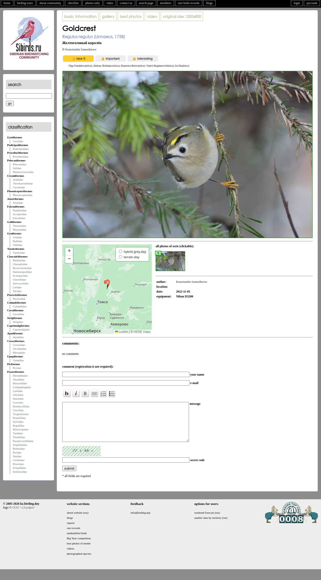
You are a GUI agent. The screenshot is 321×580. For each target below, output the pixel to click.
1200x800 (182, 16)
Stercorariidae (21, 283)
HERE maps (142, 332)
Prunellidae (19, 417)
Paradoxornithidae (23, 440)
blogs (209, 3)
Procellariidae (20, 156)
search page (146, 3)
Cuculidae (18, 314)
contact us (126, 3)
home (7, 3)
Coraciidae (19, 344)
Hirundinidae (20, 375)
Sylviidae (18, 421)
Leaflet (121, 332)
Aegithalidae (20, 444)
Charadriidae (20, 264)
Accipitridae (20, 214)
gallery (108, 16)
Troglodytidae (21, 414)
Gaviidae (18, 141)
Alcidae (17, 291)
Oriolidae (18, 394)
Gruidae (17, 237)
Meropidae (19, 352)
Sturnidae (18, 398)
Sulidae (17, 168)
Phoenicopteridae (22, 194)
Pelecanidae (19, 164)
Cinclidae (18, 410)
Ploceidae (18, 463)
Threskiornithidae (23, 183)
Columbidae (20, 306)
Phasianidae (19, 229)
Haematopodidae (22, 271)
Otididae (18, 244)
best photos (131, 16)
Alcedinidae (19, 348)
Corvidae (18, 402)
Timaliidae (19, 437)
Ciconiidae (19, 187)
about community (50, 3)
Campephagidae (22, 387)
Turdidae (18, 433)
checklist (73, 3)
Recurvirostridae (22, 268)
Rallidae (17, 241)
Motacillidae (20, 383)
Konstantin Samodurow (81, 49)
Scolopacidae (20, 275)
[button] (106, 284)
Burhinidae (19, 260)
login (297, 3)
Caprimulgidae (21, 329)
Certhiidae (19, 460)
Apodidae (18, 337)
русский (312, 3)
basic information (80, 16)
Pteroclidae (19, 298)
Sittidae (17, 456)
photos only (92, 3)
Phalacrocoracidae (23, 171)
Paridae (17, 452)
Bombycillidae (21, 406)
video (109, 3)
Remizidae (19, 448)
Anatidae (18, 202)
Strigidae (18, 321)
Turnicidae (19, 252)
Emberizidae (20, 471)
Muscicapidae (20, 429)
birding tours (25, 3)
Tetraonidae (19, 225)
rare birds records (188, 3)
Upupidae (18, 360)
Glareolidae (19, 279)
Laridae (17, 287)
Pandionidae (20, 210)
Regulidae (18, 425)
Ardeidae (18, 179)
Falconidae (19, 218)
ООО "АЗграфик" (23, 515)
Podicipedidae (21, 148)
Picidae (17, 367)
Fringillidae (19, 467)
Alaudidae (18, 379)
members (165, 3)
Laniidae (18, 390)
